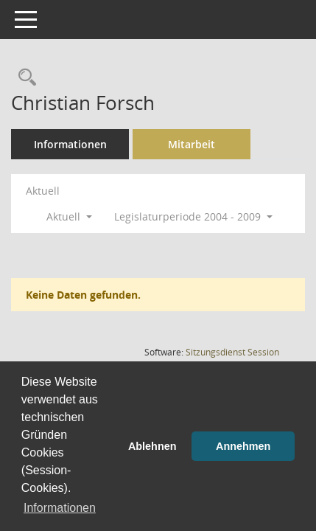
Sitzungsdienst (232, 352)
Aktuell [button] (69, 216)
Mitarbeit (191, 144)
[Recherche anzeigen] (23, 78)
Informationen (70, 144)
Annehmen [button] (243, 446)
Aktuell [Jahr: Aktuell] (43, 191)
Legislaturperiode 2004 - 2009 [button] (193, 216)
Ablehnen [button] (152, 446)
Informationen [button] (60, 508)
